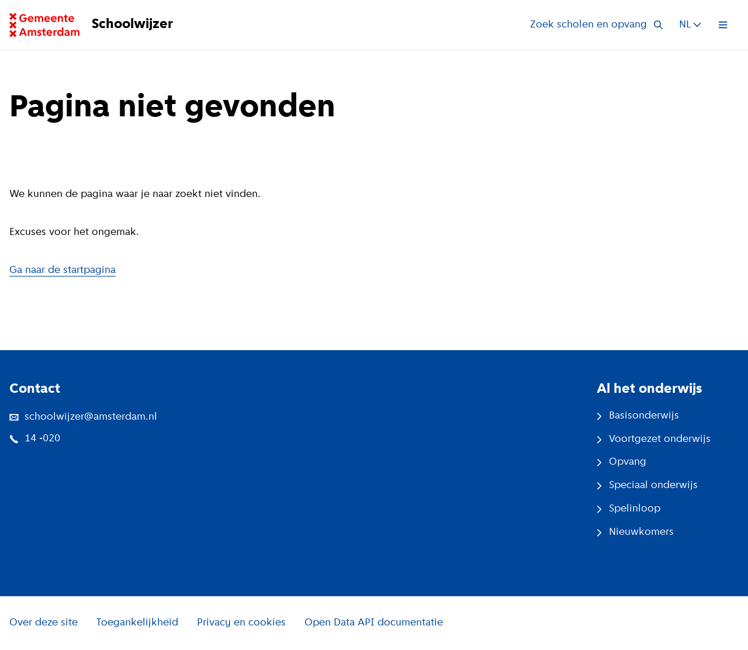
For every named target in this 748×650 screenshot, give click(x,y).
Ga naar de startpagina (62, 270)
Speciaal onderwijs (647, 485)
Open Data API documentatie (373, 622)
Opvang (621, 462)
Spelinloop (628, 508)
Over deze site (43, 622)
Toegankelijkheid (137, 622)
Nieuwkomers (635, 532)
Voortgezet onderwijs (654, 439)
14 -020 (34, 438)
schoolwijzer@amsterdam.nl (83, 417)
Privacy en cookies (241, 622)
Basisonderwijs (638, 415)
